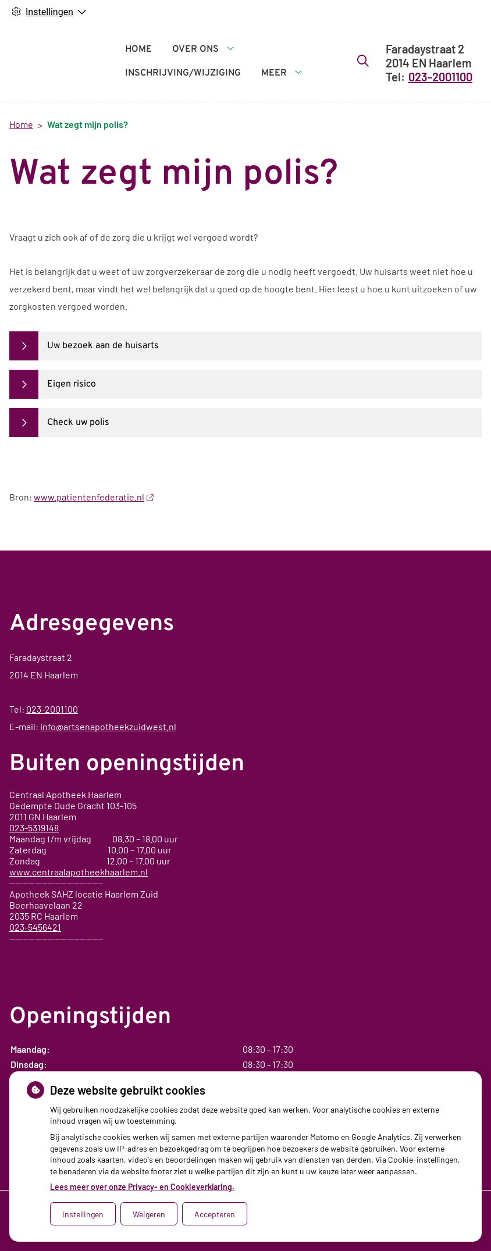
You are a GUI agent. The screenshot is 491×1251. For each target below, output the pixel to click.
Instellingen (83, 1214)
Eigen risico (71, 384)
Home (138, 61)
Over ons (195, 61)
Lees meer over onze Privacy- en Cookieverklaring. (142, 1187)
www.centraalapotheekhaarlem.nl (78, 871)
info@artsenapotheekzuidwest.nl (108, 726)
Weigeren (149, 1214)
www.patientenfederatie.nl (93, 496)
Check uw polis (78, 422)
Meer (263, 61)
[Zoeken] (309, 60)
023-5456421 (35, 926)
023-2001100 (52, 708)
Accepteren (214, 1214)
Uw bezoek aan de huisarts (103, 346)
